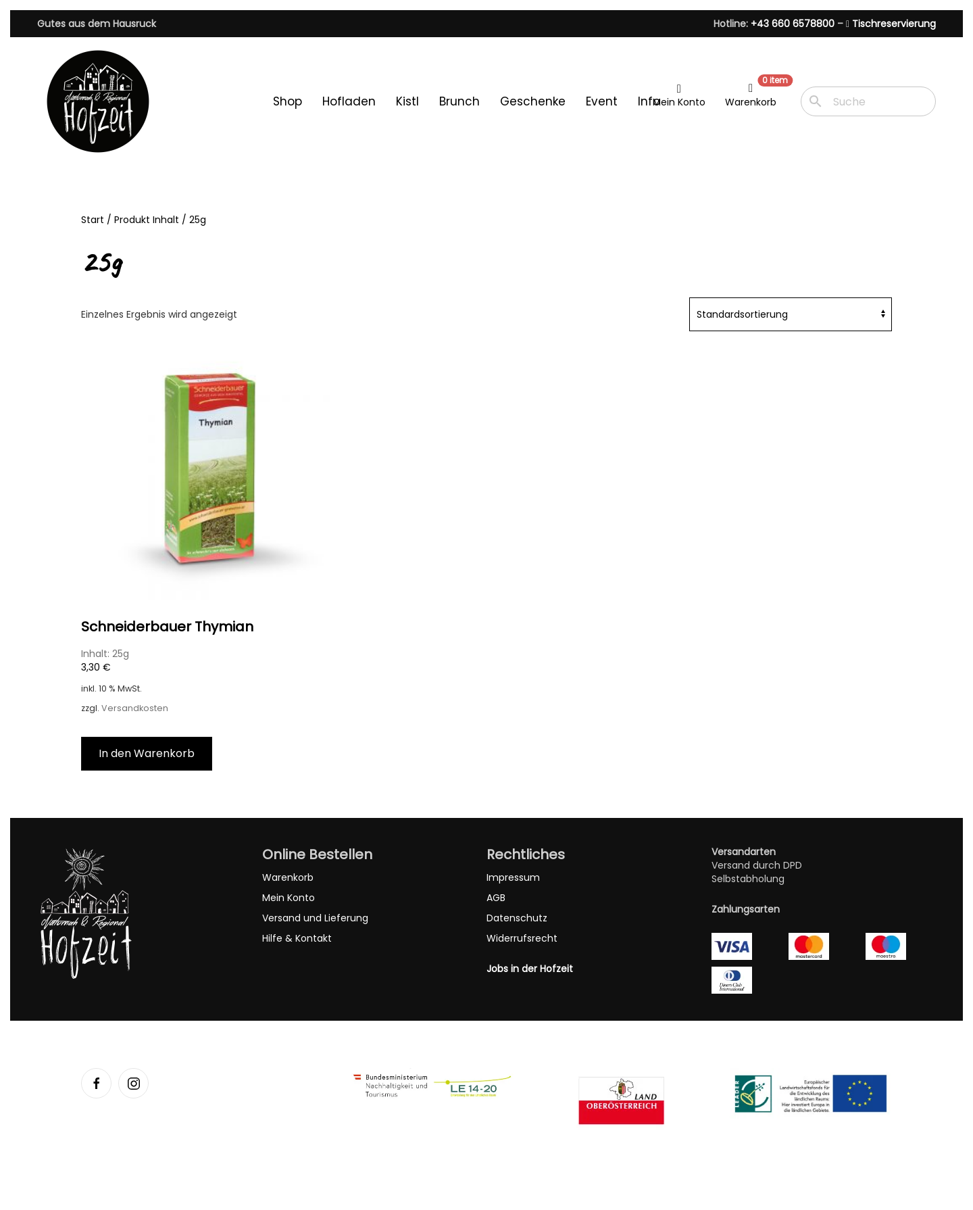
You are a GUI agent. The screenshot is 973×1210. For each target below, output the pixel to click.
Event (602, 101)
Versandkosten (134, 708)
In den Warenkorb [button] (147, 753)
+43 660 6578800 (792, 23)
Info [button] (649, 101)
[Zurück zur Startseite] (98, 101)
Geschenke (533, 101)
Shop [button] (287, 101)
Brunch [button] (459, 101)
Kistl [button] (407, 101)
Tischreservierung (891, 23)
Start (92, 219)
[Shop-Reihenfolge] (790, 314)
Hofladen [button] (349, 101)
